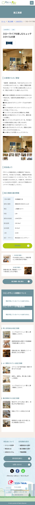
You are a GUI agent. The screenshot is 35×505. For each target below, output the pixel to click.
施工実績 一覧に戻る (17, 281)
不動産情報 (23, 452)
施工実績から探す (25, 448)
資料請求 (18, 246)
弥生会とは (8, 448)
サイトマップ (24, 476)
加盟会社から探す (25, 445)
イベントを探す (9, 445)
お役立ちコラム (9, 452)
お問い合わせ (17, 464)
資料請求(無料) (17, 458)
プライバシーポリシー (13, 476)
